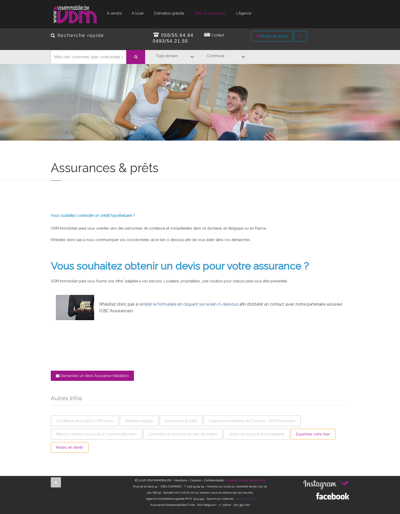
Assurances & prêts (181, 421)
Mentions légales (139, 421)
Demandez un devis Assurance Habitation (92, 376)
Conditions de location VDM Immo (85, 421)
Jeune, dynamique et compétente (256, 434)
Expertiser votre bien (313, 434)
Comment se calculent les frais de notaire (182, 434)
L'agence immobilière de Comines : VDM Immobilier (252, 421)
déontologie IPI (244, 498)
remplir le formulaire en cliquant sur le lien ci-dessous (188, 304)
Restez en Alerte (272, 36)
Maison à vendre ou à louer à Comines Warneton (96, 434)
